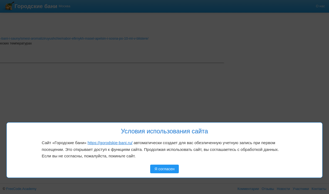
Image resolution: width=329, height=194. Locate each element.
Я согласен (164, 169)
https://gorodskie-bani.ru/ (110, 142)
